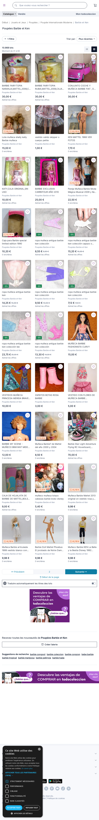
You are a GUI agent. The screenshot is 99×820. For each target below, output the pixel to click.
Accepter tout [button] (27, 808)
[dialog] (49, 788)
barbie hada (58, 657)
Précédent (17, 571)
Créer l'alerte (49, 644)
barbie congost (37, 654)
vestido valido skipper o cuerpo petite (47, 139)
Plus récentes (86, 39)
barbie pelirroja (43, 657)
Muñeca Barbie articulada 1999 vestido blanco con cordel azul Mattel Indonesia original (16, 549)
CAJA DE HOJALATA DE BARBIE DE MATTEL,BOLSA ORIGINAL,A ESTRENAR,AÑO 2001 (16, 497)
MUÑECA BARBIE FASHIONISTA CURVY (79, 345)
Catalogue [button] (8, 14)
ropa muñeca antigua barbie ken (16, 293)
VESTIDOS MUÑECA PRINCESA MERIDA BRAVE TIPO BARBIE (15, 397)
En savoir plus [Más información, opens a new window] (72, 771)
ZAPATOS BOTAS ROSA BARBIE (47, 397)
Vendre (21, 14)
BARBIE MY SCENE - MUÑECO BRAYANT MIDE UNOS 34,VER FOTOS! (15, 446)
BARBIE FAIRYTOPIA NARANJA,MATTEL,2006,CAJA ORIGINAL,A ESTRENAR (16, 87)
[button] (49, 775)
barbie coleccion (55, 654)
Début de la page (49, 577)
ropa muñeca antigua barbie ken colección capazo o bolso (82, 242)
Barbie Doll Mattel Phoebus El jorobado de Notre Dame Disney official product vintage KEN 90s (49, 549)
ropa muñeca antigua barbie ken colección (49, 242)
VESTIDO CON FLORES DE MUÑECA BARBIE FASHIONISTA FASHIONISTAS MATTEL (81, 397)
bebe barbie (88, 654)
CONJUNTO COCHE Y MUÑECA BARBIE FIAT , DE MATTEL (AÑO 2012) (81, 87)
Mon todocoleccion (86, 14)
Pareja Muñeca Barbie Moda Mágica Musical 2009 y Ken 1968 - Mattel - (82, 190)
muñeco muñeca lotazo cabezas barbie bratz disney (49, 497)
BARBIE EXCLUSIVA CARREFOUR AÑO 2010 (47, 190)
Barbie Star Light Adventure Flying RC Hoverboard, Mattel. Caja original (82, 446)
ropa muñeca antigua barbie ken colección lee (16, 345)
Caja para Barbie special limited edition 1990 (14, 242)
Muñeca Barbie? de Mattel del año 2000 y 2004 (48, 445)
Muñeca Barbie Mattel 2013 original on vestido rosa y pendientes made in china (82, 497)
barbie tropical (9, 657)
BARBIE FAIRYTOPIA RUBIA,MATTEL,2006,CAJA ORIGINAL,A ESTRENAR (48, 87)
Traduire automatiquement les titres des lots (27, 583)
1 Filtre (9, 39)
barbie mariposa (26, 657)
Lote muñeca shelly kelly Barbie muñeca (14, 139)
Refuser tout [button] (72, 808)
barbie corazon (72, 654)
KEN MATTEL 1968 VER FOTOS (80, 139)
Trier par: (70, 39)
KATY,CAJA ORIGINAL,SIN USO (15, 190)
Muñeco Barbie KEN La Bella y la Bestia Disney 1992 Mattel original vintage (82, 549)
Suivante (81, 571)
